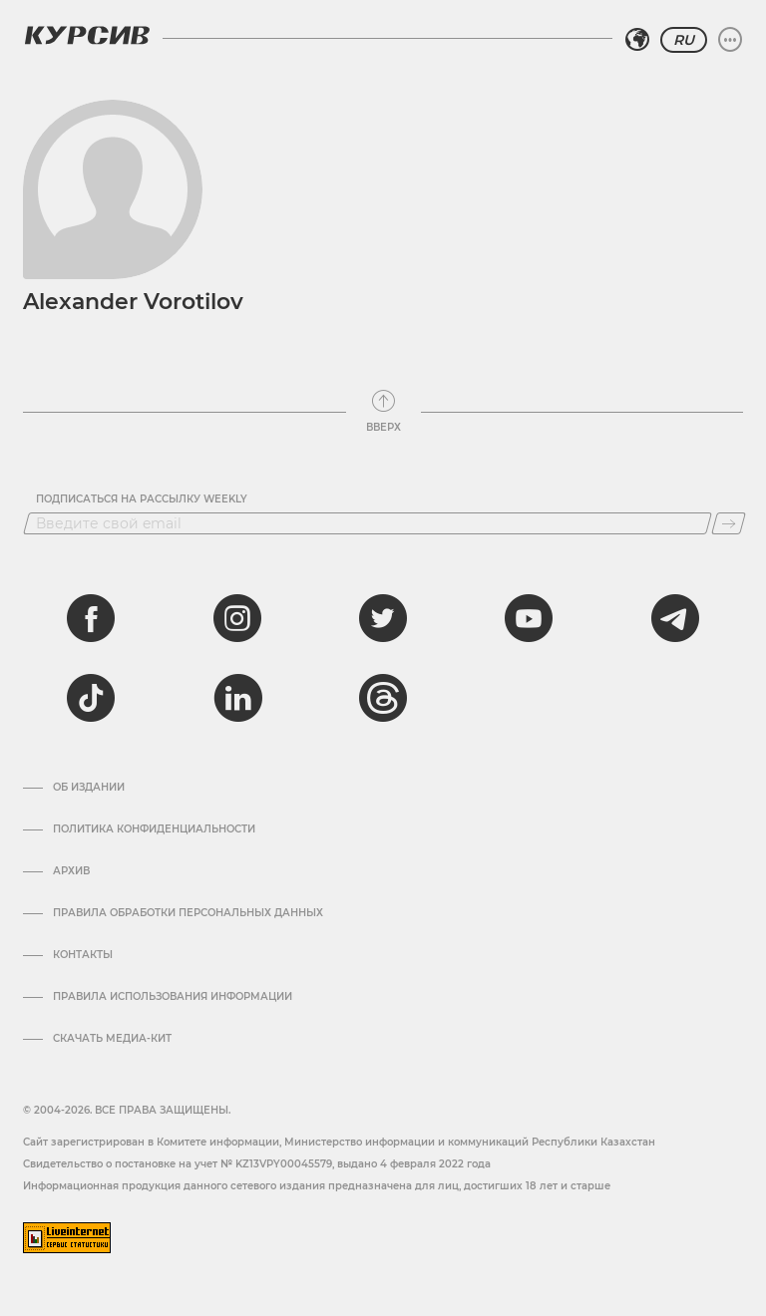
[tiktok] (91, 698)
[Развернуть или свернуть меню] (730, 40)
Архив (71, 871)
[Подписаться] (728, 523)
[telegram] (675, 618)
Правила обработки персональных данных (188, 913)
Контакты (83, 955)
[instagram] (237, 618)
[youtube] (529, 618)
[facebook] (91, 618)
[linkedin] (237, 698)
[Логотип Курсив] (87, 35)
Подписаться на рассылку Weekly (141, 499)
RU (683, 40)
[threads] (383, 698)
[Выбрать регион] (637, 40)
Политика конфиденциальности (154, 829)
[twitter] (383, 618)
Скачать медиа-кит (112, 1039)
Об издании (89, 788)
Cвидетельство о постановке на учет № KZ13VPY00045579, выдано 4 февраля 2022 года (257, 1163)
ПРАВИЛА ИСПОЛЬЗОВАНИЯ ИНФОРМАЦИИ (172, 997)
